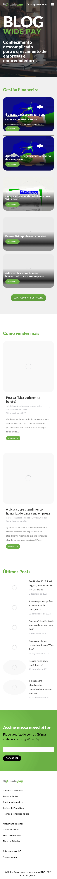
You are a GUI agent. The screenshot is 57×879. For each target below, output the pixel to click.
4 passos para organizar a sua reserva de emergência (25, 117)
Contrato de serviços (13, 802)
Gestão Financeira (13, 124)
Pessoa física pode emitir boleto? (25, 236)
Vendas (26, 409)
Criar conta (12, 851)
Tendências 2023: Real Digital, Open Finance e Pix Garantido (40, 585)
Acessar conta (10, 857)
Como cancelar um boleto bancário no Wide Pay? (28, 198)
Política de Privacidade (13, 808)
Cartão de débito (11, 829)
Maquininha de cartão (13, 823)
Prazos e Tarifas (10, 796)
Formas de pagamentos (31, 406)
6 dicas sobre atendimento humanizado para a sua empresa (24, 275)
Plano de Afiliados (11, 841)
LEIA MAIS (12, 129)
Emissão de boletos (12, 835)
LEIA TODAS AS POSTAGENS (28, 297)
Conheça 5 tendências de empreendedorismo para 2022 (41, 625)
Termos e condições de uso (16, 813)
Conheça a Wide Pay (12, 790)
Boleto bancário (13, 406)
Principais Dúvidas (31, 518)
